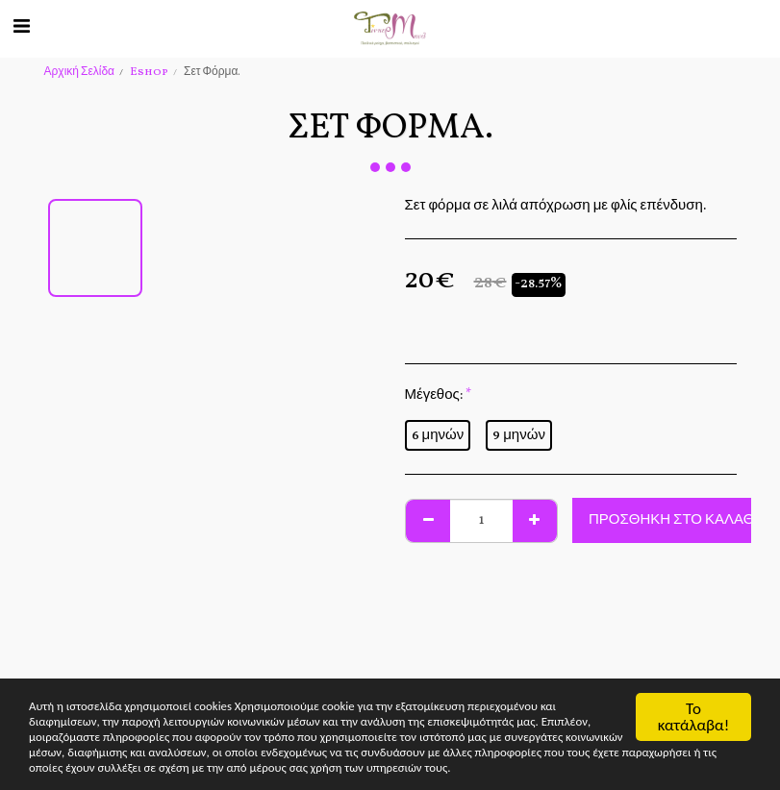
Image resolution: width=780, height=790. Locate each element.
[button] (21, 28)
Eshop (149, 72)
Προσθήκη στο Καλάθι (674, 520)
